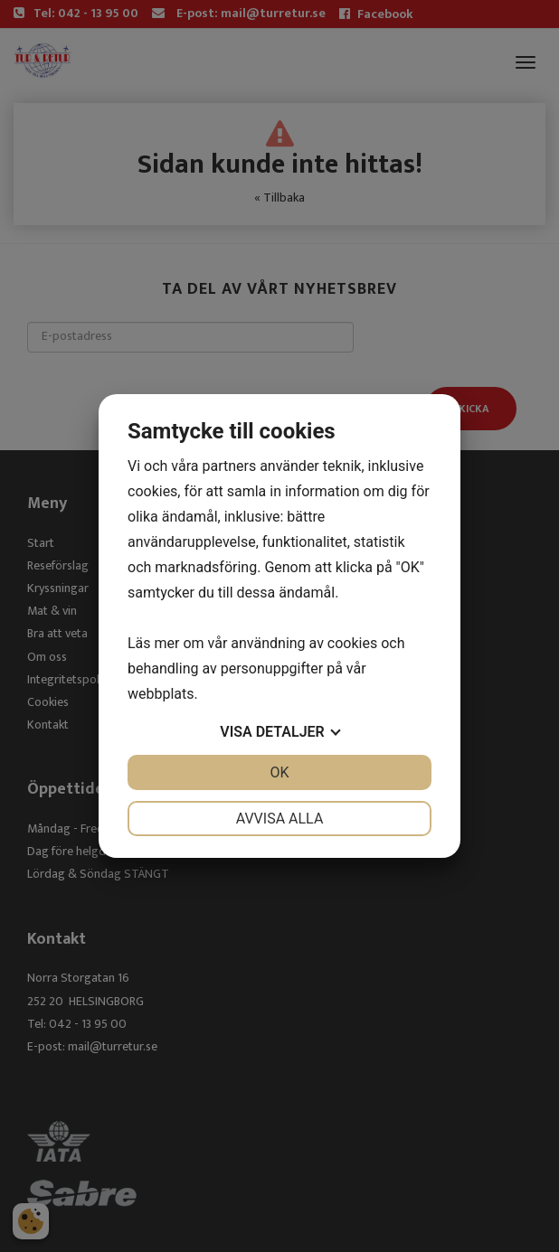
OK (279, 772)
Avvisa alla (280, 818)
